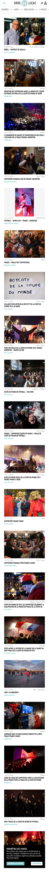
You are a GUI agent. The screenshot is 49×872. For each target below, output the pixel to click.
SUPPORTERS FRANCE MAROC (14, 521)
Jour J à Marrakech (11, 692)
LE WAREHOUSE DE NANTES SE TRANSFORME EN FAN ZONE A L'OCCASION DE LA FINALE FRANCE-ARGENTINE (24, 136)
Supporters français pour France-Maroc (19, 563)
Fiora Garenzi (8, 309)
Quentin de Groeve (10, 182)
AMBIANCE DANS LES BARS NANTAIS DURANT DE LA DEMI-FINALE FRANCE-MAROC (23, 735)
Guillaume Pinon (9, 695)
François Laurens (9, 653)
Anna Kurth (8, 609)
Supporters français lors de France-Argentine (22, 179)
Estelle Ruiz (8, 96)
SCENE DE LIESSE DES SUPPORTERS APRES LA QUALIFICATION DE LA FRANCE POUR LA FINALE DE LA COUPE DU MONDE (24, 779)
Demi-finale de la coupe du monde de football (21, 822)
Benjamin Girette (10, 265)
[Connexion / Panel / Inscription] (45, 3)
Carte (16, 9)
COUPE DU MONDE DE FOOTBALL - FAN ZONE (18, 392)
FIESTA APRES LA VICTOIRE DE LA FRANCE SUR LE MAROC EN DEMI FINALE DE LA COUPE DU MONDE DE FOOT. (24, 649)
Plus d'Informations (13, 858)
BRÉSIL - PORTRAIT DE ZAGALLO (14, 50)
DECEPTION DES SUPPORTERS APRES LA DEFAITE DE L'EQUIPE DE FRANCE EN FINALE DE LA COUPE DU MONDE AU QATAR (24, 92)
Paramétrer (36, 863)
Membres (5, 9)
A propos (43, 9)
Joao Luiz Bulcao (9, 52)
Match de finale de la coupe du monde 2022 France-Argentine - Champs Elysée (23, 349)
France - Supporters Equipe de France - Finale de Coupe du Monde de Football (22, 435)
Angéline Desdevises (10, 824)
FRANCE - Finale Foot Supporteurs (17, 262)
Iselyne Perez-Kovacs (11, 223)
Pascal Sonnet (8, 524)
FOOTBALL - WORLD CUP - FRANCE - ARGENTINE (20, 221)
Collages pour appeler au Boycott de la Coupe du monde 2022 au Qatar (22, 305)
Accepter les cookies (15, 863)
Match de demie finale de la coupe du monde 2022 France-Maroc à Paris (22, 478)
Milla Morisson (9, 438)
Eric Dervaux (8, 394)
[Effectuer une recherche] (42, 3)
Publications (29, 9)
